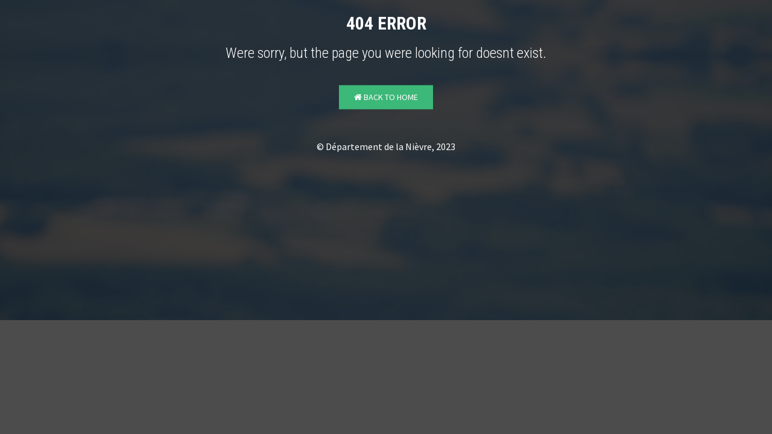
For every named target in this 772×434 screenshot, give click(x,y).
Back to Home (386, 97)
